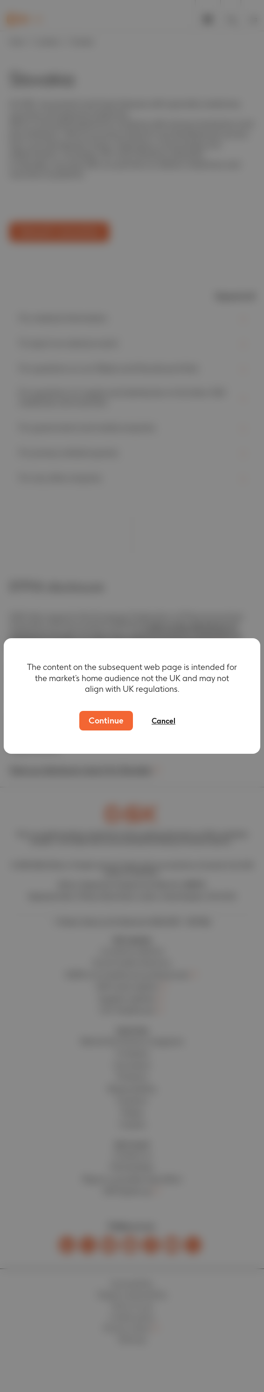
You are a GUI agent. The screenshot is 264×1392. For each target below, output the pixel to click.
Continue (106, 720)
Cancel (163, 720)
